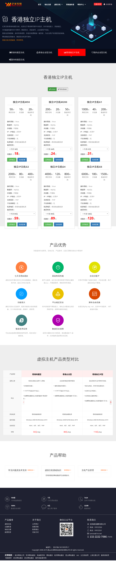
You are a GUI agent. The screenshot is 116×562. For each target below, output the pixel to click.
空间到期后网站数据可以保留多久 (57, 477)
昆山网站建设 (70, 557)
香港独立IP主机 (72, 52)
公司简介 (35, 525)
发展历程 (35, 528)
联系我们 (35, 531)
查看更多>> (31, 472)
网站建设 (49, 557)
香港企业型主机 (44, 52)
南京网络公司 (19, 557)
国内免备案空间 (40, 559)
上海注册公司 (95, 557)
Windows (62, 91)
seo (77, 557)
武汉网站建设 (18, 559)
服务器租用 (105, 557)
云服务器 (8, 528)
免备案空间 (41, 557)
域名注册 (47, 4)
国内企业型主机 (99, 52)
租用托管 (8, 534)
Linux (52, 91)
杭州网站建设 (59, 557)
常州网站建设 (30, 557)
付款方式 (35, 534)
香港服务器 (70, 4)
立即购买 (12, 226)
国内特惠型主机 (17, 60)
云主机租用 (84, 557)
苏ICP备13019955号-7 (61, 549)
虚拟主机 (57, 4)
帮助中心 (80, 4)
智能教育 (8, 559)
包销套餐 (22, 226)
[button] (111, 403)
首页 (39, 4)
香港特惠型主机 (17, 52)
